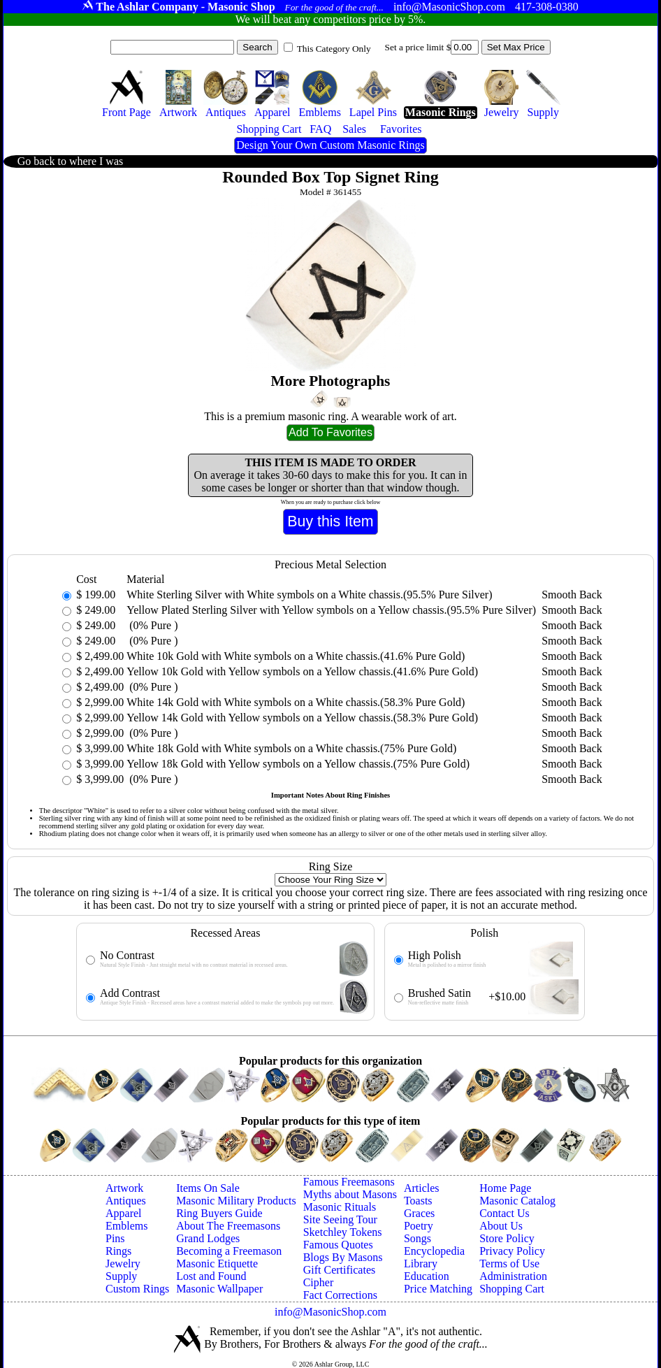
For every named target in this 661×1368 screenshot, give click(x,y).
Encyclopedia (434, 1251)
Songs (417, 1238)
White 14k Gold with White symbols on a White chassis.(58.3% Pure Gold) (295, 702)
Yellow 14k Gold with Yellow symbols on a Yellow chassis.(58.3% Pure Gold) (302, 717)
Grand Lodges (208, 1238)
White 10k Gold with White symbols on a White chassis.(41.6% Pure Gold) (295, 656)
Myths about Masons (350, 1194)
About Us (501, 1226)
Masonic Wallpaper (219, 1289)
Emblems (126, 1226)
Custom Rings (137, 1289)
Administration (513, 1276)
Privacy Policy (512, 1251)
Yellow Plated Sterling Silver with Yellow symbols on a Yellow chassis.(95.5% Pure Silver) (331, 610)
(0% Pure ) (151, 625)
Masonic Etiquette (217, 1263)
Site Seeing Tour (340, 1219)
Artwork (124, 1188)
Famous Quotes (338, 1245)
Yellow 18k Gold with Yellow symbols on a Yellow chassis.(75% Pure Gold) (298, 764)
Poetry (418, 1226)
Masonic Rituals (339, 1207)
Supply (121, 1276)
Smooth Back (572, 594)
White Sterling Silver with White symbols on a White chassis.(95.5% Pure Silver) (309, 594)
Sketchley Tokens (342, 1232)
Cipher (318, 1282)
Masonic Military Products (236, 1201)
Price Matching (438, 1289)
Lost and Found (211, 1276)
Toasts (418, 1201)
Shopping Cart (511, 1289)
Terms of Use (509, 1263)
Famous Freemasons (349, 1182)
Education (426, 1276)
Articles (422, 1188)
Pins (115, 1238)
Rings (118, 1251)
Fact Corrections (340, 1295)
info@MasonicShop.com (330, 1312)
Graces (419, 1213)
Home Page (505, 1188)
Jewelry (123, 1263)
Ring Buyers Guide (219, 1213)
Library (420, 1263)
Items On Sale (208, 1188)
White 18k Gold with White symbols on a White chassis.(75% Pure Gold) (291, 748)
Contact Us (504, 1213)
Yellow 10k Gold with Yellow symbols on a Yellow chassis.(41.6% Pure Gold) (302, 671)
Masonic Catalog (517, 1201)
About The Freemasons (228, 1226)
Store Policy (507, 1238)
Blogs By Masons (343, 1257)
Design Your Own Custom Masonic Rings (330, 145)
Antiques (126, 1201)
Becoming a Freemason (229, 1251)
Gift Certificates (339, 1270)
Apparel (124, 1213)
